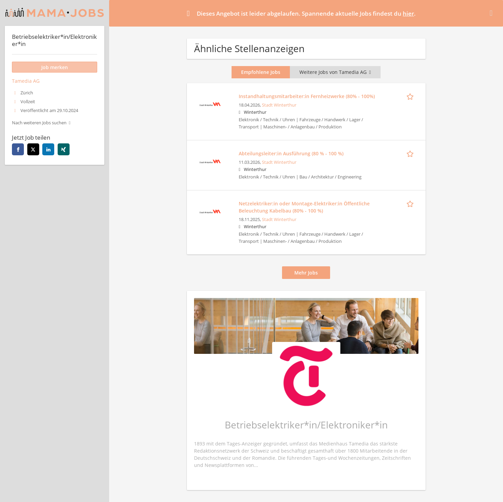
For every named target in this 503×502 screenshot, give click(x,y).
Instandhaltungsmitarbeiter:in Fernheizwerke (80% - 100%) (307, 96)
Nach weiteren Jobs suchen (39, 123)
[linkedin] (48, 149)
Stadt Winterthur (279, 105)
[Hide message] (492, 13)
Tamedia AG (26, 81)
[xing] (64, 149)
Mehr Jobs (306, 272)
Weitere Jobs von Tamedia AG (335, 72)
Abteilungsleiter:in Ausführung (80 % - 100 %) (291, 153)
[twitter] (33, 149)
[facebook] (18, 149)
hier (408, 13)
